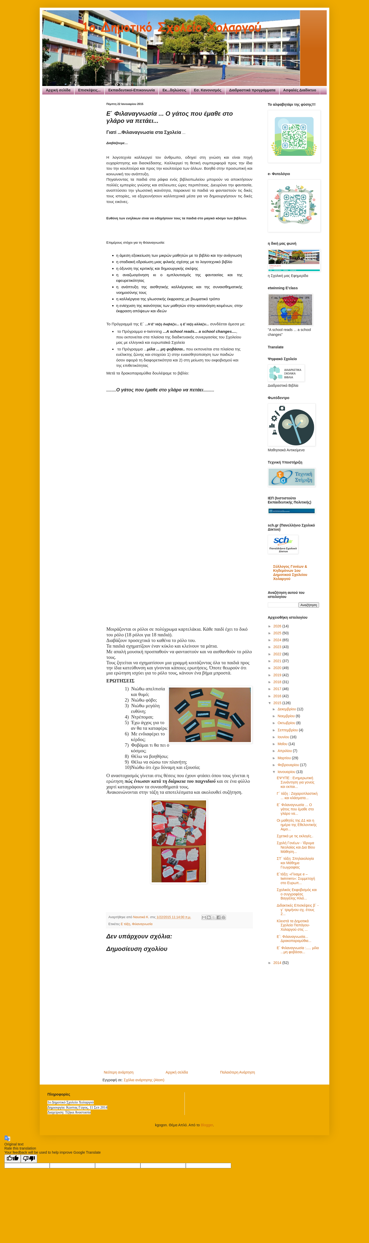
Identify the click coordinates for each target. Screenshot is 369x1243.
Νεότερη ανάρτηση (119, 1072)
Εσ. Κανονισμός (207, 90)
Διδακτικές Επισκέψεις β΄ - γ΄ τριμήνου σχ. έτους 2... (298, 909)
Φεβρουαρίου (289, 765)
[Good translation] (12, 1158)
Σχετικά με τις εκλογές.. (295, 836)
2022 (277, 654)
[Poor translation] (29, 1158)
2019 (277, 675)
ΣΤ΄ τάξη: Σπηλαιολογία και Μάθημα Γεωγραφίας (295, 862)
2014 (277, 963)
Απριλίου (285, 751)
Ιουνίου (284, 737)
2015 (277, 703)
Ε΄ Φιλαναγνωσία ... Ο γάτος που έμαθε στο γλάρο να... (295, 809)
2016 (277, 696)
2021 (277, 661)
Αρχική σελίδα (58, 90)
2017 (277, 689)
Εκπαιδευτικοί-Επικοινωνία (131, 90)
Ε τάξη (125, 924)
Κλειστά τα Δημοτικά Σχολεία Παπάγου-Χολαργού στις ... (293, 925)
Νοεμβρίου (287, 716)
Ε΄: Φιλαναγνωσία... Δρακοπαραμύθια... (294, 939)
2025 (277, 633)
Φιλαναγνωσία (142, 924)
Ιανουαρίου (287, 772)
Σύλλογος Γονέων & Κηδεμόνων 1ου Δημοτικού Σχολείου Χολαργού (290, 572)
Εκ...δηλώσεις (174, 90)
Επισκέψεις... (89, 90)
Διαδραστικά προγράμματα (252, 90)
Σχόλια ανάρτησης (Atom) (144, 1080)
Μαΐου (283, 744)
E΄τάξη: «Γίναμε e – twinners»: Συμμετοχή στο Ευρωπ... (296, 878)
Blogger (207, 1125)
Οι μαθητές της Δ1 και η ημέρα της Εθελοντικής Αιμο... (297, 824)
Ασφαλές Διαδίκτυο (299, 90)
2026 (277, 626)
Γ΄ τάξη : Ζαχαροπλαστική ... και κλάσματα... (297, 795)
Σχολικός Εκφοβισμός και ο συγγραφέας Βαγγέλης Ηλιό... (297, 894)
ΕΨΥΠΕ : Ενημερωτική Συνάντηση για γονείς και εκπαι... (295, 782)
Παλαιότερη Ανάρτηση (237, 1072)
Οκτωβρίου (287, 723)
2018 (277, 682)
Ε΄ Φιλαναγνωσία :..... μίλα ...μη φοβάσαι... (298, 950)
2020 (277, 668)
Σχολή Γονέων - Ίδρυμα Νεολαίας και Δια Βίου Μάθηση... (296, 847)
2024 (277, 640)
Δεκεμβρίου (287, 709)
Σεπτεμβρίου (288, 730)
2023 (277, 647)
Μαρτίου (285, 758)
